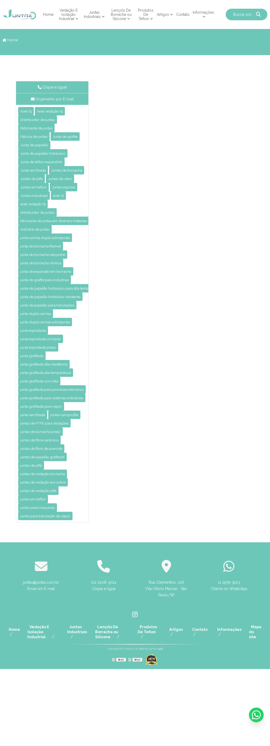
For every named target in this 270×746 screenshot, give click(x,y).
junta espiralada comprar (44, 388)
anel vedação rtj (35, 240)
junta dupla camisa (38, 360)
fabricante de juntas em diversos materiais (61, 259)
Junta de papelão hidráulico (47, 166)
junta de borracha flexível (44, 286)
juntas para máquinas (41, 581)
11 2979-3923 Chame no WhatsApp (229, 661)
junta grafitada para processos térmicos (59, 443)
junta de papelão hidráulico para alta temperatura (68, 332)
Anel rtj (27, 111)
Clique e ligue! (52, 87)
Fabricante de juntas (40, 130)
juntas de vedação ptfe (42, 563)
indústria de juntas (37, 268)
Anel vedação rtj (55, 111)
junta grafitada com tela (43, 434)
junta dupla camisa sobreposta (50, 369)
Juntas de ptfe (34, 203)
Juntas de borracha (38, 194)
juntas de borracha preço (44, 498)
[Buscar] (258, 14)
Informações (203, 12)
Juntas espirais (34, 222)
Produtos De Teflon (145, 14)
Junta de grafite (35, 148)
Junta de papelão (37, 157)
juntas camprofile (37, 480)
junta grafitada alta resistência (49, 415)
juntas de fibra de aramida (45, 517)
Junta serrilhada (35, 185)
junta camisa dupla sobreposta (50, 277)
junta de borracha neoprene (47, 296)
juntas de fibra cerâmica (43, 508)
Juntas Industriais (92, 14)
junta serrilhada (35, 471)
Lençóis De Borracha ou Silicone (121, 14)
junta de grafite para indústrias (49, 323)
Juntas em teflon (36, 213)
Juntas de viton (68, 203)
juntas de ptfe (33, 535)
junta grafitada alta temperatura (51, 425)
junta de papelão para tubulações (53, 351)
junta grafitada (34, 406)
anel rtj (65, 231)
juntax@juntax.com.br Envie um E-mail (41, 661)
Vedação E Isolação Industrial (68, 14)
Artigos (163, 14)
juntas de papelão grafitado (47, 526)
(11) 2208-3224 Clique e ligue (103, 661)
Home (48, 14)
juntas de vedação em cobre (48, 554)
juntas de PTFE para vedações (50, 489)
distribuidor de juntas (40, 249)
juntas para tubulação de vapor (50, 591)
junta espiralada (35, 379)
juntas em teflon (36, 572)
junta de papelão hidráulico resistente (56, 342)
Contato (183, 14)
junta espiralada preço (41, 397)
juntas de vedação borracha (47, 545)
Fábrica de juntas (36, 139)
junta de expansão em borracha (51, 314)
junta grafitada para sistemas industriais (58, 452)
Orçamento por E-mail (52, 99)
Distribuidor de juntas (40, 120)
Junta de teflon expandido (45, 176)
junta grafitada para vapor (45, 462)
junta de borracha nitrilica (44, 305)
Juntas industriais (36, 231)
